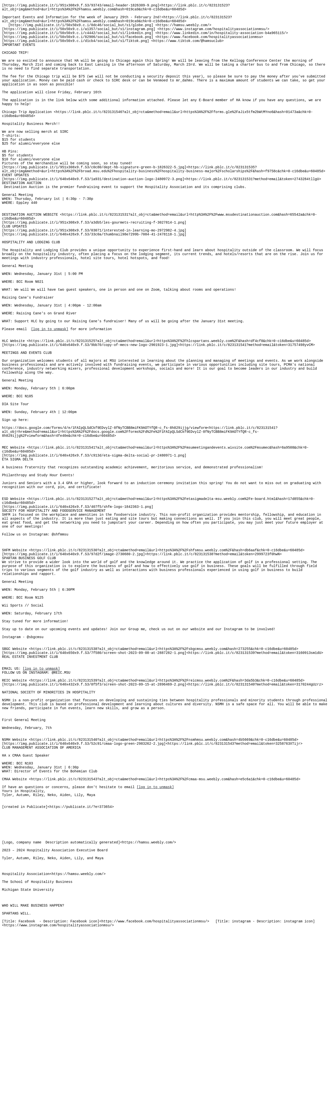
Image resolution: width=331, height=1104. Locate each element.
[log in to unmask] (49, 390)
